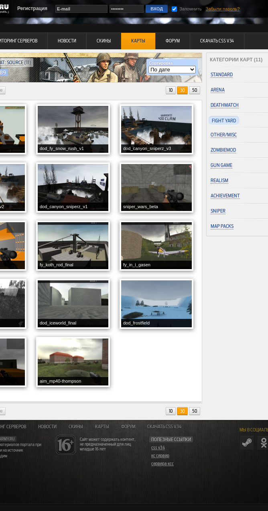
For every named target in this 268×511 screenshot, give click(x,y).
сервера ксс (162, 463)
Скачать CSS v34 (164, 427)
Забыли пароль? (223, 8)
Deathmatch (225, 105)
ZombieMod (223, 150)
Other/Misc (224, 135)
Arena (218, 90)
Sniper (218, 211)
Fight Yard (224, 121)
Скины (76, 427)
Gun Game (221, 165)
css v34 (158, 447)
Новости (47, 427)
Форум (128, 427)
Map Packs (222, 226)
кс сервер (160, 455)
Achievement (225, 196)
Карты (102, 427)
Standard (222, 74)
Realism (219, 180)
